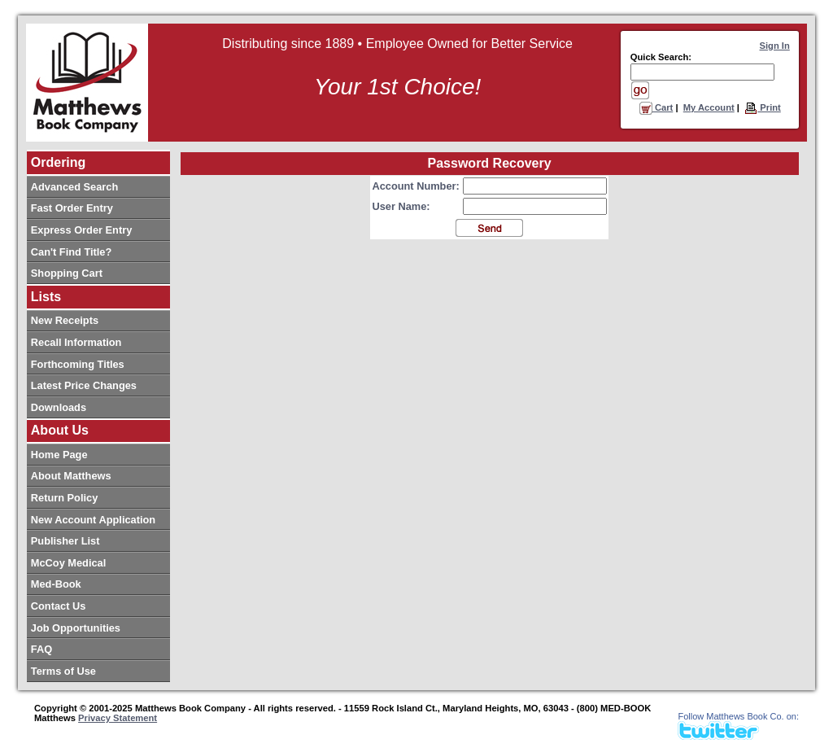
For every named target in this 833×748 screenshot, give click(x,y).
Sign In (775, 45)
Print (762, 107)
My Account (709, 107)
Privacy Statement (117, 718)
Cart (656, 107)
